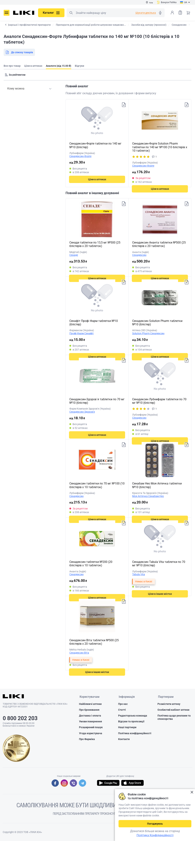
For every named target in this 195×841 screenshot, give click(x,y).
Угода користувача (90, 733)
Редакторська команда (132, 715)
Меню (6, 13)
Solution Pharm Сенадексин (148, 333)
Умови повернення (90, 721)
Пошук (71, 12)
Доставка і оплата (90, 715)
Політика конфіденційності (134, 733)
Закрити (192, 792)
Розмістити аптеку (168, 704)
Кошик (188, 12)
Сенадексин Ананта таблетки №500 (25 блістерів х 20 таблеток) (159, 244)
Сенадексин (139, 255)
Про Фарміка (87, 739)
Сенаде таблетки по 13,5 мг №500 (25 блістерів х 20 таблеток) (94, 244)
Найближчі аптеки (90, 704)
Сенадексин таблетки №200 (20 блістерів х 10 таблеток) (90, 563)
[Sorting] (16, 75)
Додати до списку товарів (123, 105)
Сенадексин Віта (79, 652)
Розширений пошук (91, 727)
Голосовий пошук (160, 13)
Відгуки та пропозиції (131, 721)
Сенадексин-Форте (80, 156)
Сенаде (73, 255)
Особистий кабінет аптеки (173, 709)
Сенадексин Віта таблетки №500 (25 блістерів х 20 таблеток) (94, 641)
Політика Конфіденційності (155, 835)
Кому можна (15, 88)
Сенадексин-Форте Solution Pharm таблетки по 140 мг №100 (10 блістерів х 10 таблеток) (159, 147)
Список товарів (180, 12)
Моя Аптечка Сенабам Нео (148, 496)
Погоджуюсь (155, 823)
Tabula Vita (138, 574)
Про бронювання (89, 709)
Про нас (123, 704)
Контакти (124, 739)
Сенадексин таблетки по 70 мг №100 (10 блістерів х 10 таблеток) (97, 485)
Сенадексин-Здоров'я (82, 411)
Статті (122, 709)
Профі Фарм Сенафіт (81, 333)
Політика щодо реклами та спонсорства (174, 717)
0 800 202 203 (20, 718)
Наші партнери (127, 727)
